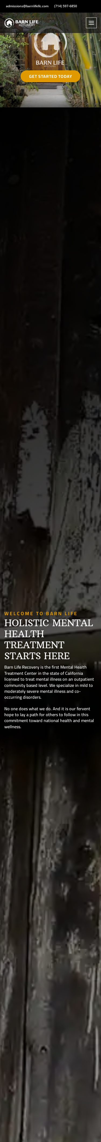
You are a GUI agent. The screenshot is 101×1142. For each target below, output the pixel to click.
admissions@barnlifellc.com (27, 6)
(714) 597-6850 (65, 6)
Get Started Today (50, 76)
